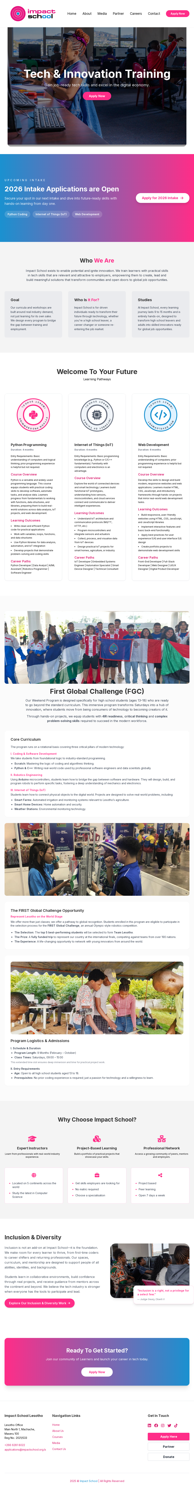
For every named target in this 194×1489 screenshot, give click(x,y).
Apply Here (168, 1436)
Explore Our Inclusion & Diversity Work (39, 1303)
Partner (118, 14)
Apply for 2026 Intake (162, 198)
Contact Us (59, 1449)
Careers (136, 14)
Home (71, 14)
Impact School (89, 1481)
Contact (154, 14)
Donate (168, 1457)
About (87, 14)
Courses (57, 1436)
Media (102, 14)
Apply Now (178, 13)
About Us (58, 1430)
